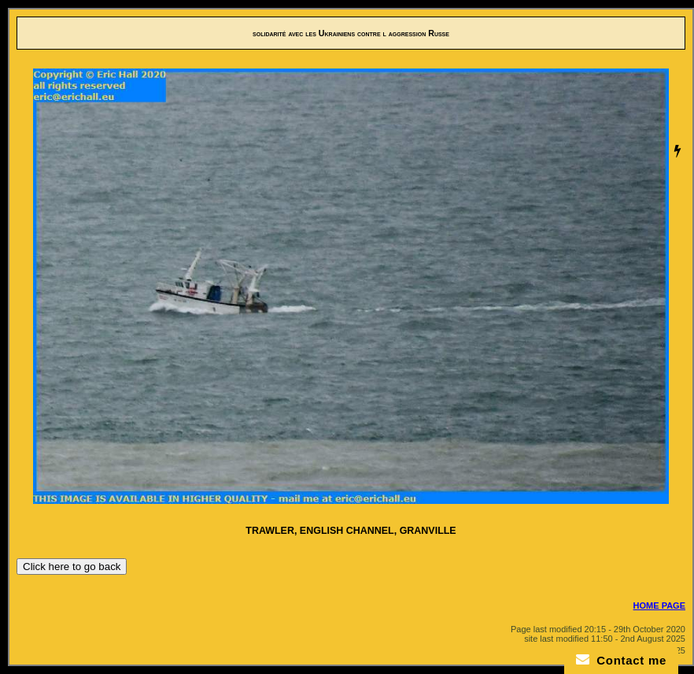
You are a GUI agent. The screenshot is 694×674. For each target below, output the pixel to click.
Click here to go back (71, 566)
